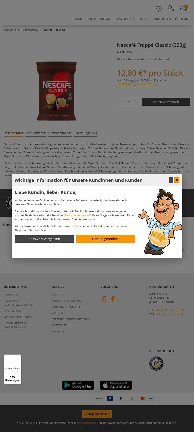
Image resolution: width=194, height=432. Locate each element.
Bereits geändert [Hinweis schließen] (105, 239)
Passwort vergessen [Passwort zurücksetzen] (44, 239)
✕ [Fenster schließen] (176, 180)
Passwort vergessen (77, 215)
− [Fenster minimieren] (171, 180)
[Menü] (19, 357)
